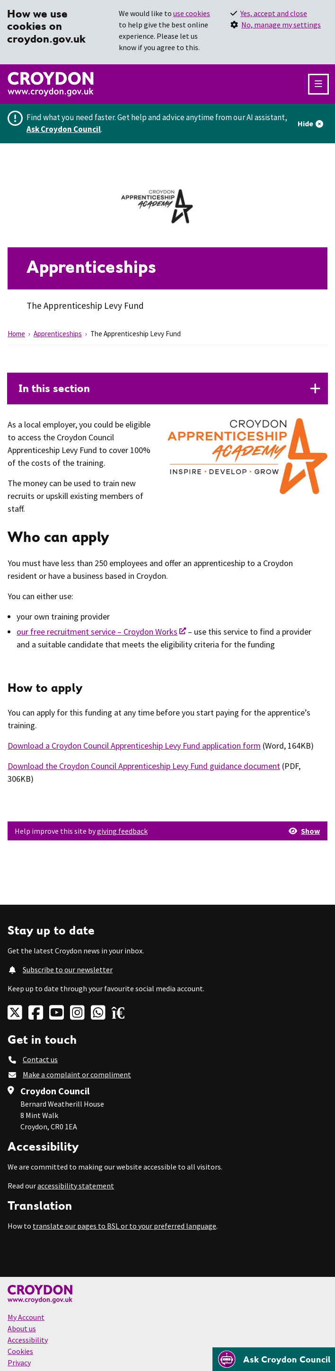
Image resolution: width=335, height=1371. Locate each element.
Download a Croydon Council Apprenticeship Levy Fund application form (134, 745)
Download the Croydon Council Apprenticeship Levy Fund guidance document (144, 765)
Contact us (40, 1059)
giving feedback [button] (122, 831)
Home (16, 333)
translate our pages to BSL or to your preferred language (124, 1226)
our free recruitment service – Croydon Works (97, 631)
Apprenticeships (58, 333)
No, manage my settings (281, 24)
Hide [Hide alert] (305, 123)
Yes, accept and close (273, 13)
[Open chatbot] (273, 1359)
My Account (26, 1317)
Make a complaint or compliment (77, 1074)
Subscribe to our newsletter (68, 969)
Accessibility (28, 1340)
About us (22, 1328)
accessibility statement (75, 1185)
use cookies (191, 13)
